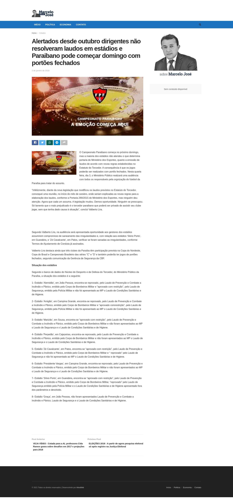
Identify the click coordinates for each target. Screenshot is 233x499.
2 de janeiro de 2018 (40, 70)
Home (34, 33)
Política (50, 24)
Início (37, 24)
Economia (65, 24)
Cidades (42, 33)
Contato (81, 24)
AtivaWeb (80, 489)
